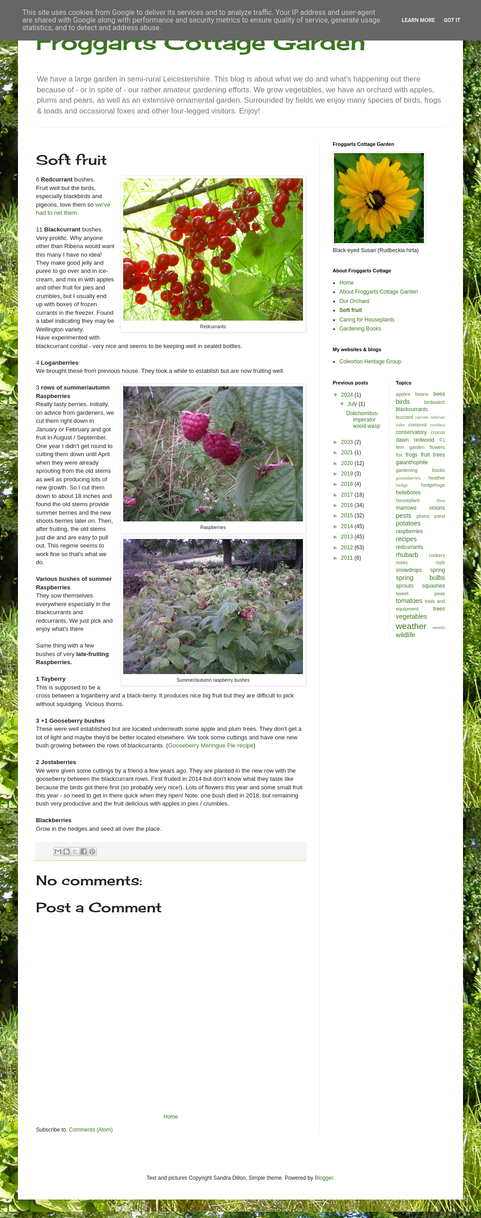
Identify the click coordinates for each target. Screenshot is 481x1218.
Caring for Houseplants (367, 320)
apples (403, 394)
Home (171, 1117)
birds (403, 401)
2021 (348, 452)
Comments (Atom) (90, 1130)
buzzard (404, 417)
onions (437, 508)
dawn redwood (415, 440)
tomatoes (409, 600)
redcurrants (409, 547)
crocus (438, 432)
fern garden (410, 447)
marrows (406, 508)
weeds (438, 627)
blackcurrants (412, 409)
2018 (348, 484)
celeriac (437, 417)
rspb (440, 562)
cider (400, 424)
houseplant (408, 500)
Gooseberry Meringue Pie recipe (211, 745)
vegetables (412, 616)
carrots (421, 417)
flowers (437, 447)
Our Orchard (354, 301)
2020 (348, 463)
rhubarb (407, 554)
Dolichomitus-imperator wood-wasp (363, 420)
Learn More (418, 20)
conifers (437, 424)
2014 (348, 526)
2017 (348, 495)
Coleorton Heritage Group (370, 361)
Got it (452, 20)
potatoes (408, 523)
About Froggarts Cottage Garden (378, 292)
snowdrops (409, 570)
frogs (411, 455)
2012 (348, 547)
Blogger (324, 1178)
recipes (406, 539)
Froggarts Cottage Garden (200, 41)
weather (411, 626)
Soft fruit (350, 310)
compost (417, 424)
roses (402, 562)
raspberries (409, 531)
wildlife (405, 634)
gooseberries (408, 477)
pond (439, 516)
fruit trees (433, 455)
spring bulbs (420, 577)
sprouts (405, 586)
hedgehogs (433, 485)
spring (437, 570)
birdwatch (434, 402)
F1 (442, 440)
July (353, 404)
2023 (348, 442)
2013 (348, 537)
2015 (348, 515)
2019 (348, 474)
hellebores (408, 492)
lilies (440, 500)
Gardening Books (360, 329)
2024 (348, 395)
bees (439, 394)
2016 (348, 505)
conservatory (411, 432)
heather (436, 477)
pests (403, 515)
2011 (348, 558)
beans (421, 394)
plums (423, 516)
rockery (437, 555)
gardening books (420, 470)
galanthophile (412, 462)
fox (399, 454)
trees (439, 609)
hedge (402, 485)
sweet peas (420, 593)
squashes (433, 586)
